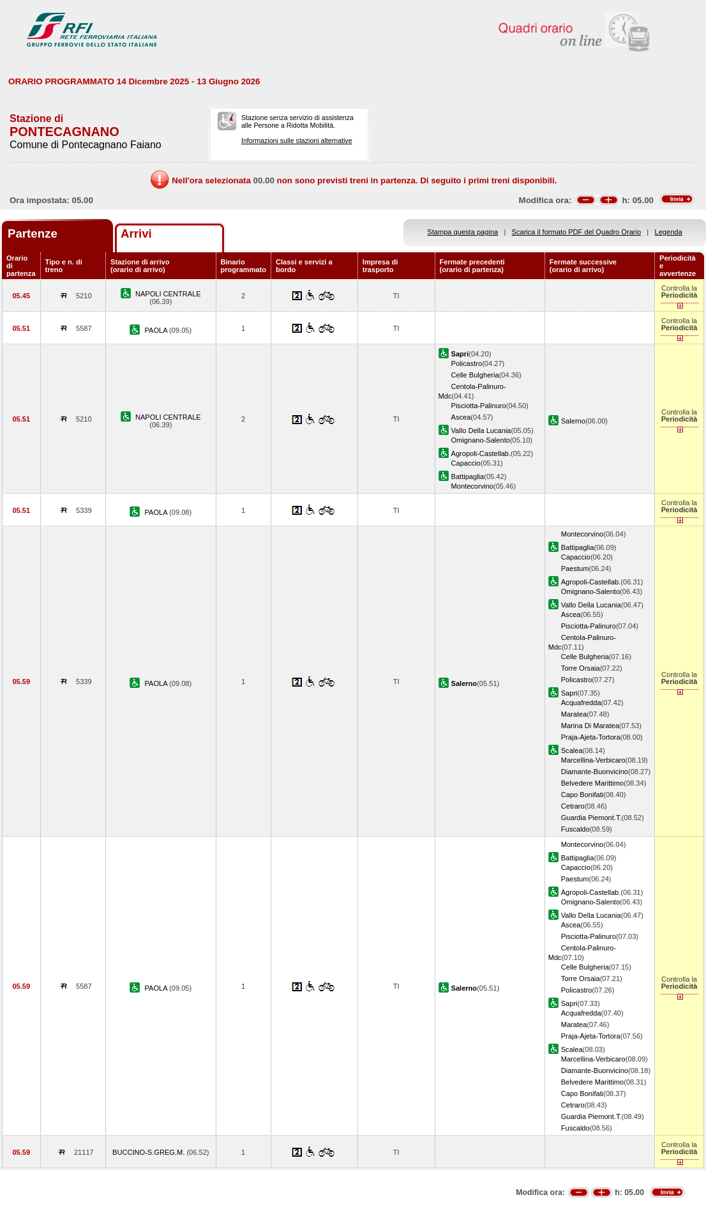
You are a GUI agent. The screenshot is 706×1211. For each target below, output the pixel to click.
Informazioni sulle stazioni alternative (296, 140)
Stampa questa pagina (462, 232)
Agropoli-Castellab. (481, 453)
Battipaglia (467, 476)
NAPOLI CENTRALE (168, 294)
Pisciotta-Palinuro (478, 405)
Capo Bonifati (582, 794)
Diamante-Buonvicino (594, 771)
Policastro (467, 363)
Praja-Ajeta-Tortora (590, 737)
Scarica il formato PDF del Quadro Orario (577, 232)
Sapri (569, 693)
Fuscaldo (575, 829)
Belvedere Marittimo (592, 783)
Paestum (575, 568)
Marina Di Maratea (590, 725)
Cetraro (573, 806)
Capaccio (466, 463)
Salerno (573, 421)
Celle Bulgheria (475, 375)
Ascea (461, 417)
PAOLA (156, 330)
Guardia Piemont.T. (591, 817)
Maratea (574, 714)
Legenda (668, 232)
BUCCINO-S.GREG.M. (149, 1152)
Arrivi (136, 233)
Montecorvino (472, 486)
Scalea (572, 750)
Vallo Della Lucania (481, 430)
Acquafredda (581, 702)
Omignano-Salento (480, 440)
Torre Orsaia (580, 668)
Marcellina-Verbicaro (593, 760)
